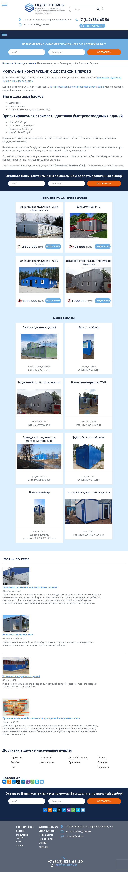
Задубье (15, 762)
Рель (13, 766)
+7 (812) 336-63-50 (94, 19)
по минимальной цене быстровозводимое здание (77, 86)
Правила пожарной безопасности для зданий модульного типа (41, 718)
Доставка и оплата (48, 826)
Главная (6, 63)
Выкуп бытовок (46, 830)
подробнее (53, 246)
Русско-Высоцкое (78, 757)
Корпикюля (16, 757)
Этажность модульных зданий (21, 676)
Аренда (20, 845)
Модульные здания (22, 836)
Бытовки (20, 830)
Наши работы (46, 834)
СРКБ (19, 841)
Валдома (102, 762)
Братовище (74, 762)
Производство (46, 838)
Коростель (103, 766)
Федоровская (47, 762)
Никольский (46, 757)
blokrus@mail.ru (75, 836)
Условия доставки (24, 63)
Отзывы (43, 842)
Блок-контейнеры (25, 826)
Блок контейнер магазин (17, 634)
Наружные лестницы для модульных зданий (29, 587)
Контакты (43, 846)
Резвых (102, 757)
